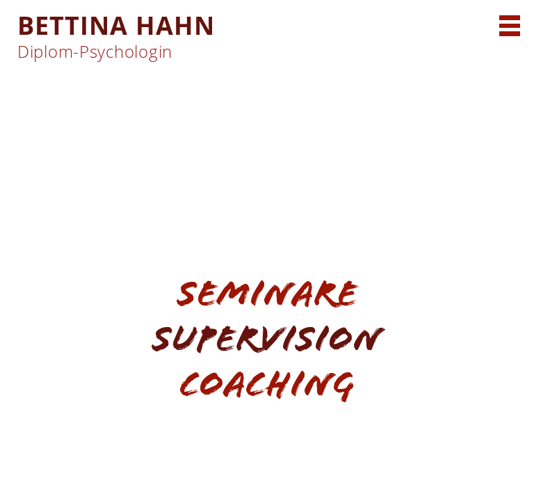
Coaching (267, 384)
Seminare (267, 293)
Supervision (267, 338)
